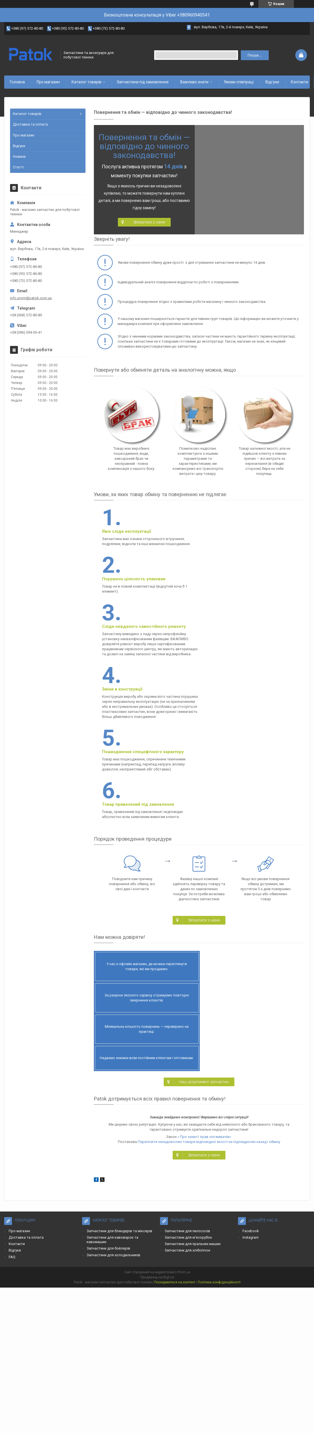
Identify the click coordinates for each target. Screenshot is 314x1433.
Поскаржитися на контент (174, 1130)
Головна (17, 82)
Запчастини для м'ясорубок (188, 1085)
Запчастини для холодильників (113, 1102)
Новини (19, 156)
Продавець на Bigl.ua (157, 1125)
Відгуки (272, 82)
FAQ (12, 1104)
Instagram (250, 1085)
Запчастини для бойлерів (108, 1096)
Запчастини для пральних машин (193, 1091)
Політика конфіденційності (219, 1130)
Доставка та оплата (30, 124)
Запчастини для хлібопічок (187, 1098)
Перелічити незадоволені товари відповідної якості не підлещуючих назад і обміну (209, 989)
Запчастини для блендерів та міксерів (119, 1078)
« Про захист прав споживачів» (204, 984)
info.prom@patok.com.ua (31, 298)
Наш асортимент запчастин (204, 929)
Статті (18, 167)
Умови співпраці (239, 82)
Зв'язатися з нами (149, 222)
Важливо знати (194, 82)
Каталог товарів (86, 82)
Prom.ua (183, 1120)
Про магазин (48, 82)
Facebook (250, 1078)
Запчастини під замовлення (142, 82)
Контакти (299, 82)
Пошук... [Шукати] (255, 55)
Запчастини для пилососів (187, 1078)
